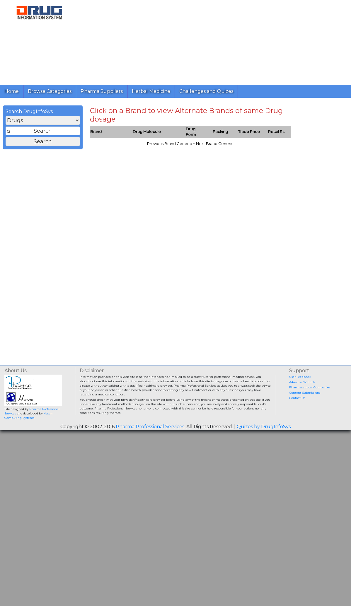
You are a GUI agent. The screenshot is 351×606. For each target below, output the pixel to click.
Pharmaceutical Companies (309, 387)
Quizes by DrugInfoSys (264, 426)
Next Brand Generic (215, 143)
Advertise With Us (302, 382)
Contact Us (297, 398)
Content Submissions (304, 393)
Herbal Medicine (151, 91)
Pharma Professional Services (150, 426)
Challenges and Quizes (206, 91)
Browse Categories (49, 91)
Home (11, 91)
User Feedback (300, 377)
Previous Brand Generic (169, 143)
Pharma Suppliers (102, 91)
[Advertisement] (213, 41)
